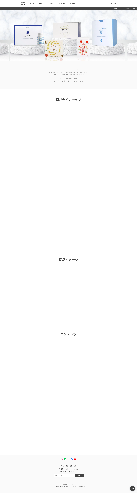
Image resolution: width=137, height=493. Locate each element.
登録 (79, 475)
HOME (32, 3)
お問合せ (72, 3)
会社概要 (41, 3)
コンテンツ (51, 3)
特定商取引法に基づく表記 (68, 484)
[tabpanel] (68, 35)
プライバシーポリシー (68, 482)
